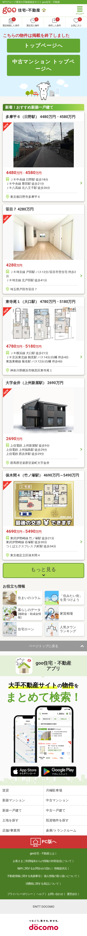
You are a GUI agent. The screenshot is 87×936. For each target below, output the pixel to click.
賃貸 (5, 790)
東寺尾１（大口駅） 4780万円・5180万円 (40, 301)
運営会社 (72, 894)
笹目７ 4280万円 (20, 209)
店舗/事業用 (11, 830)
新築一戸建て (12, 810)
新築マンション (13, 800)
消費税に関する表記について (42, 883)
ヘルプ (40, 894)
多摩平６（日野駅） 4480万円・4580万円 (40, 117)
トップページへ (43, 45)
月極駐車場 (54, 790)
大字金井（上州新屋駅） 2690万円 (34, 383)
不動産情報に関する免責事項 (23, 876)
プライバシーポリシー (20, 894)
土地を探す (10, 820)
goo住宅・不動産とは (42, 853)
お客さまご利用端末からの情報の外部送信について (42, 861)
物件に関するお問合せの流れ (34, 868)
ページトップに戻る (43, 646)
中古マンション (57, 800)
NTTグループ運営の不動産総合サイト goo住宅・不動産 (31, 2)
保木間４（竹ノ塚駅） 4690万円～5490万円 (42, 475)
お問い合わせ (55, 894)
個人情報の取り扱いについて (60, 876)
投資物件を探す (57, 820)
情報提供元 (60, 868)
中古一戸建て (55, 810)
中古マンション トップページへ (43, 65)
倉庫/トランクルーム (61, 830)
